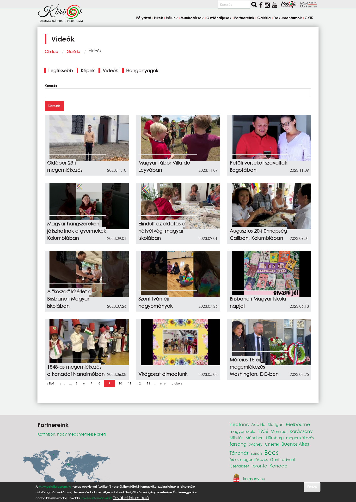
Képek (88, 70)
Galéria (73, 51)
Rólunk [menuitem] (172, 18)
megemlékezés (300, 437)
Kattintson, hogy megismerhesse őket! (71, 434)
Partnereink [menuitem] (244, 18)
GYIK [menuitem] (309, 18)
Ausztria (258, 424)
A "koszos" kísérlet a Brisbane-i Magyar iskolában (69, 299)
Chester (272, 444)
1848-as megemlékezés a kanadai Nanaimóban (75, 370)
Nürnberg (275, 437)
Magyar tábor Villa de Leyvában (164, 166)
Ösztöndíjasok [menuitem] (219, 18)
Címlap (51, 51)
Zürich (256, 453)
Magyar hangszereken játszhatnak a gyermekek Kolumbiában (76, 231)
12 (140, 383)
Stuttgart (275, 424)
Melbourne (298, 424)
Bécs (271, 452)
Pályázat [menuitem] (143, 18)
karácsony (301, 431)
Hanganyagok (142, 70)
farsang (238, 444)
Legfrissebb (60, 70)
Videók (110, 70)
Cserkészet (239, 465)
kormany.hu (254, 478)
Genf (274, 459)
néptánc (239, 424)
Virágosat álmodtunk (162, 374)
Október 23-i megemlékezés (64, 166)
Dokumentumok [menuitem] (287, 18)
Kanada (279, 465)
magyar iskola (242, 431)
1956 (263, 431)
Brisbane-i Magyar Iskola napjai (258, 302)
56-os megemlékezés (249, 459)
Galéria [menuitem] (264, 18)
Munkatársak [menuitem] (192, 18)
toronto (259, 465)
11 (131, 383)
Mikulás (236, 437)
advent (288, 459)
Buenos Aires (295, 444)
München (255, 437)
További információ (131, 498)
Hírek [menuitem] (158, 18)
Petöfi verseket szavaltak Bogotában (258, 166)
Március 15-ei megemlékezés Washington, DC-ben (254, 367)
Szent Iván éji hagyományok (155, 302)
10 (121, 383)
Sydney (256, 444)
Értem (312, 486)
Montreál (279, 431)
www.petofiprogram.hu (54, 486)
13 (150, 383)
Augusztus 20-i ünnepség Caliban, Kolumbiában (258, 234)
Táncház (239, 453)
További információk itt (95, 498)
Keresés (51, 85)
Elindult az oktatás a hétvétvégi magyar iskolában (161, 231)
